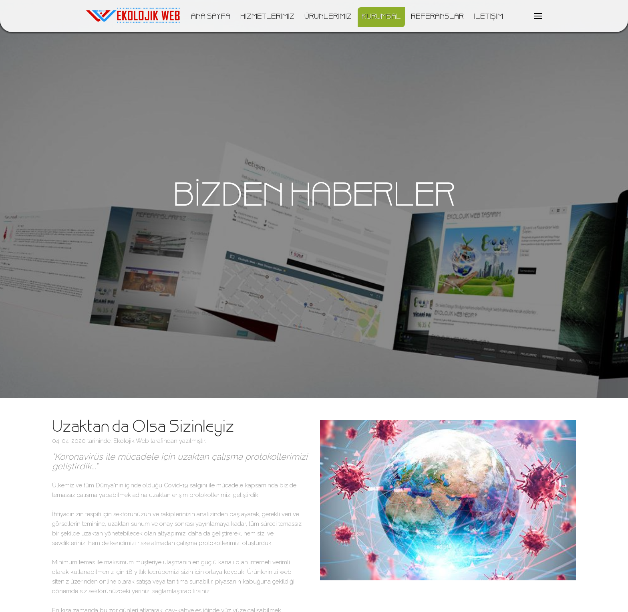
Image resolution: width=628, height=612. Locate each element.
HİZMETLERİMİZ (267, 17)
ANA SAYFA (210, 17)
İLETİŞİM (488, 17)
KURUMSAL (381, 17)
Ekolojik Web (131, 440)
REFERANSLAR (437, 17)
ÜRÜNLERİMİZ (328, 17)
